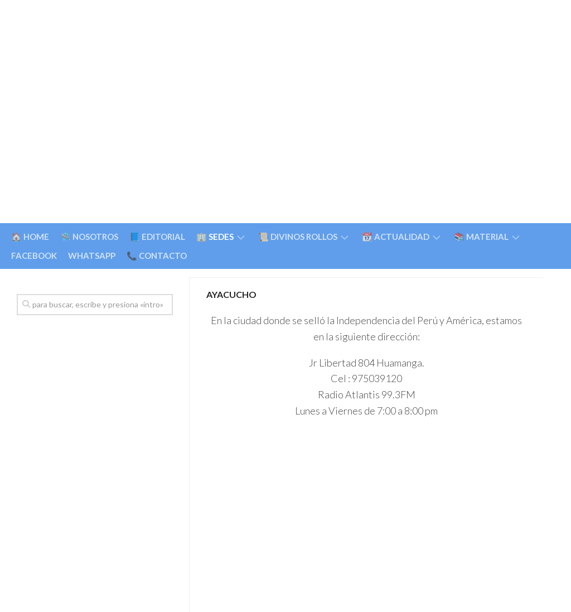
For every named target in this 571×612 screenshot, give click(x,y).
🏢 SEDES (215, 237)
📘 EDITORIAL (157, 237)
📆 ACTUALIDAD (395, 237)
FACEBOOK (34, 255)
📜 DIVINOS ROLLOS (297, 237)
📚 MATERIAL (481, 237)
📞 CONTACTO (157, 255)
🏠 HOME (30, 237)
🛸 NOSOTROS (89, 237)
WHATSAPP (91, 255)
